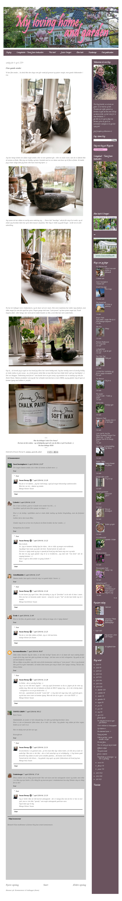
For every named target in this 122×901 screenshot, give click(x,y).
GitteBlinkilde (18, 575)
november (100, 693)
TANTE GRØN (19, 712)
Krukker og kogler (110, 524)
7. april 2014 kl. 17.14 (31, 774)
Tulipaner (107, 555)
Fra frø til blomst (101, 553)
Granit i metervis (102, 754)
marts (99, 763)
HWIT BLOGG (101, 287)
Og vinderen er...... (101, 728)
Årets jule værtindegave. (108, 510)
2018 (97, 674)
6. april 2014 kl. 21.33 (27, 502)
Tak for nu (108, 381)
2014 (97, 687)
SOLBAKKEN (101, 538)
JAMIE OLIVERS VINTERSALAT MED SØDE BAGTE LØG (110, 589)
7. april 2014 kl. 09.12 (33, 712)
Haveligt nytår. (109, 405)
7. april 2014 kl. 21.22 (40, 541)
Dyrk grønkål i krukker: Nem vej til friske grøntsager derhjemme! (105, 321)
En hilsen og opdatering (108, 305)
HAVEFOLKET (101, 583)
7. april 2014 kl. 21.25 (40, 632)
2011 (97, 779)
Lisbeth (16, 502)
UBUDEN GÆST (108, 495)
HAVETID (99, 403)
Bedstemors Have (101, 418)
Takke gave (108, 358)
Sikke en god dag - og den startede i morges (104, 738)
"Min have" (52, 52)
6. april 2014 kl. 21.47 (32, 575)
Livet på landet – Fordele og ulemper (104, 397)
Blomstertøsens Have (102, 568)
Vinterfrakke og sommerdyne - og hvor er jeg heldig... (106, 758)
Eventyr (107, 329)
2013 (97, 773)
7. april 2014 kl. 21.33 (40, 795)
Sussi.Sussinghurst (20, 464)
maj (99, 712)
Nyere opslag (12, 885)
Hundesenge (92, 52)
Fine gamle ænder (102, 751)
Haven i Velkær (100, 461)
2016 (97, 681)
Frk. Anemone (100, 379)
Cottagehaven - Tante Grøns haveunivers (29, 52)
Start (45, 885)
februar (100, 766)
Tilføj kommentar (14, 819)
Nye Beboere (108, 448)
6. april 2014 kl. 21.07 (35, 464)
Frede (15, 616)
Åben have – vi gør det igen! (103, 351)
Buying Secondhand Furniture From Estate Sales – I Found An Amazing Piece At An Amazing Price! (105, 438)
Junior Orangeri (66, 52)
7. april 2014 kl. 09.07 (35, 651)
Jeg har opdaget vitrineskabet (104, 374)
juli (99, 706)
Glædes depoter (101, 718)
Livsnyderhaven (100, 349)
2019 (97, 671)
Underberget (18, 774)
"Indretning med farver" (26, 375)
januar (100, 769)
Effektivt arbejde (102, 748)
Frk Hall (98, 507)
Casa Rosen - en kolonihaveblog (105, 446)
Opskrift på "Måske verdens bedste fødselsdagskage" (110, 621)
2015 (97, 684)
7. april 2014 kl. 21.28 (40, 680)
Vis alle (115, 598)
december (100, 690)
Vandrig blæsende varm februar (109, 464)
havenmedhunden (19, 651)
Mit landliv (99, 394)
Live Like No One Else (103, 433)
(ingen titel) (98, 631)
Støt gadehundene (107, 52)
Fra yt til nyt (108, 479)
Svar (14, 471)
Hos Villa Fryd (100, 356)
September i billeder (110, 540)
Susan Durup (24, 480)
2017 (97, 677)
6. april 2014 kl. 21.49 (26, 616)
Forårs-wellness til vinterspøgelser (107, 726)
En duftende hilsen (110, 647)
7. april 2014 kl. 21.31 (40, 747)
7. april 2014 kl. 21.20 (40, 480)
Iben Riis (99, 327)
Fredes (97, 522)
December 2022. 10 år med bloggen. (110, 421)
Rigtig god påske (102, 734)
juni (99, 709)
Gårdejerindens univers (102, 477)
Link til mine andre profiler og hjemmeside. (110, 271)
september (100, 699)
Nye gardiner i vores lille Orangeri (111, 636)
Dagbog (8, 52)
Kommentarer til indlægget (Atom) (27, 890)
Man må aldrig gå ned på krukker (107, 745)
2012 (97, 776)
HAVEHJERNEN (102, 492)
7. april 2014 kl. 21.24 (40, 591)
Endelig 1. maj (108, 570)
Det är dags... (108, 289)
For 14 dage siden (101, 344)
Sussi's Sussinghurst (102, 282)
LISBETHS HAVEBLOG (104, 372)
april (99, 715)
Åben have (79, 52)
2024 (98, 665)
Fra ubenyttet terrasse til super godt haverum (106, 722)
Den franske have (101, 302)
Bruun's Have (100, 318)
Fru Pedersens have (101, 267)
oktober (100, 696)
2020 (98, 668)
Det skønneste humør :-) (104, 731)
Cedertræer (108, 607)
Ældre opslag (79, 885)
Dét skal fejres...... (101, 742)
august (100, 702)
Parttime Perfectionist (102, 342)
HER (61, 378)
